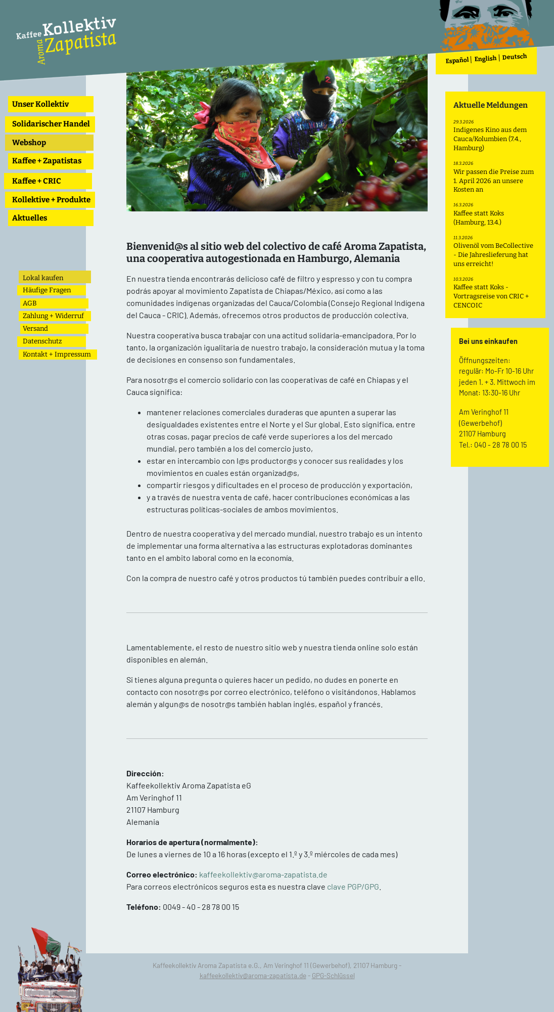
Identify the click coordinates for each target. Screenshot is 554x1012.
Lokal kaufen (43, 278)
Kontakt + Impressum (57, 354)
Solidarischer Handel (51, 123)
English (486, 59)
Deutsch (515, 57)
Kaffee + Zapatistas (46, 160)
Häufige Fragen (47, 290)
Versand (35, 328)
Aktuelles (29, 218)
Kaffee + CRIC (36, 181)
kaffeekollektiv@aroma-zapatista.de (263, 874)
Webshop (29, 142)
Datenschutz (42, 341)
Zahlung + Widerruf (53, 316)
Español (458, 60)
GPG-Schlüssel (333, 975)
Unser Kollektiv (40, 104)
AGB (30, 303)
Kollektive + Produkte (51, 199)
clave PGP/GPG (353, 886)
